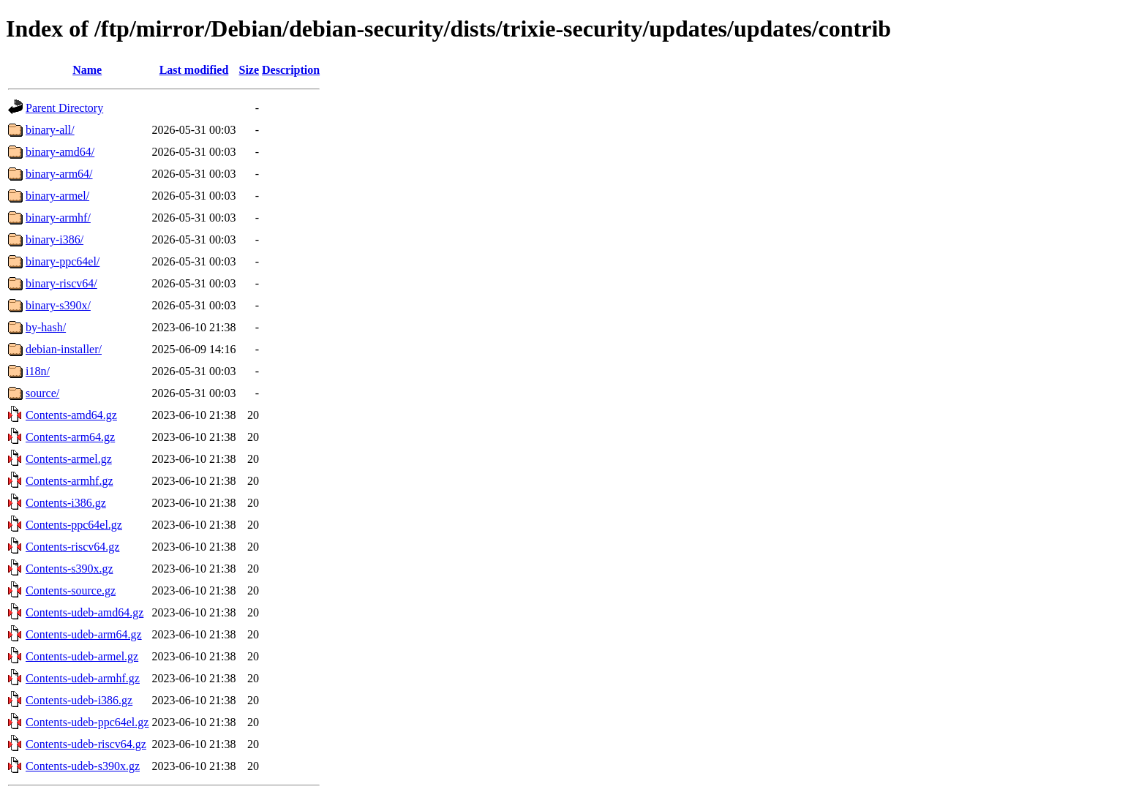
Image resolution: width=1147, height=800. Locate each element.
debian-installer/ (64, 349)
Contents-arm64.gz (70, 437)
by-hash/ (46, 327)
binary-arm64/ (59, 173)
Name (87, 70)
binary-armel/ (57, 195)
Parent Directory (64, 108)
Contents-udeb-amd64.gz (84, 612)
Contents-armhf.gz (69, 481)
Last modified (194, 70)
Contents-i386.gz (66, 503)
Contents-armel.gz (69, 459)
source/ (42, 393)
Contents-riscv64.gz (72, 546)
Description (291, 70)
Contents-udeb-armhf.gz (83, 678)
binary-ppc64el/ (62, 261)
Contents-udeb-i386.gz (79, 700)
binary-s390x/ (58, 305)
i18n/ (38, 371)
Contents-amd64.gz (71, 415)
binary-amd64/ (60, 152)
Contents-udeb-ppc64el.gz (87, 722)
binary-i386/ (54, 239)
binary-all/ (50, 130)
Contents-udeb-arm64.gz (84, 634)
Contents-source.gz (71, 590)
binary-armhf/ (58, 217)
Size (249, 70)
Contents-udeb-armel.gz (82, 656)
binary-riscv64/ (61, 283)
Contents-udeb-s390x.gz (83, 766)
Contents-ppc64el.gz (74, 524)
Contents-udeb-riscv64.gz (86, 744)
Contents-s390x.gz (69, 568)
